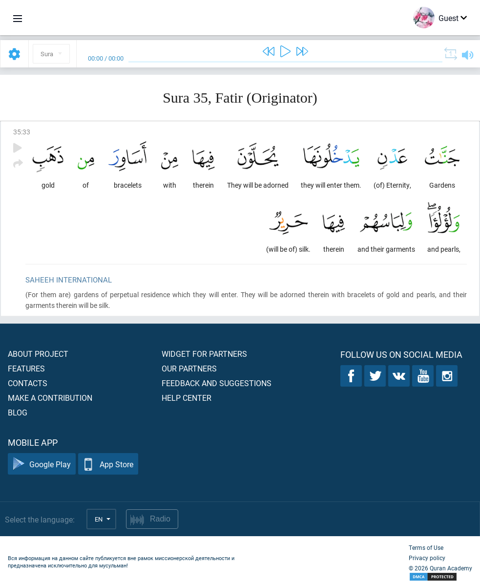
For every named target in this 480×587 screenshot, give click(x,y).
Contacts (27, 383)
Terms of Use (426, 547)
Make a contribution (50, 397)
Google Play (42, 464)
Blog (17, 412)
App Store (108, 464)
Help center (186, 397)
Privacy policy (427, 558)
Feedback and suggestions (216, 383)
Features (26, 368)
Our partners (189, 368)
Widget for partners (204, 353)
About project (38, 353)
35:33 (21, 131)
